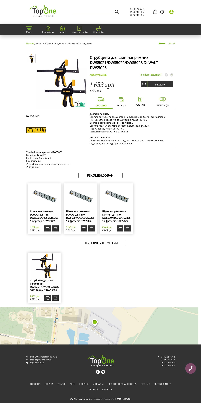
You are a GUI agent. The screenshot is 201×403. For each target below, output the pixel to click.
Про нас (145, 384)
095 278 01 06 (137, 12)
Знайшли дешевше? (151, 74)
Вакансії (93, 389)
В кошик (160, 84)
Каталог (40, 43)
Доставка (98, 384)
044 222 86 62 (137, 9)
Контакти (107, 389)
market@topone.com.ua (41, 359)
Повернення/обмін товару (122, 384)
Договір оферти (162, 384)
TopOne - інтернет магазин (98, 398)
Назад (172, 43)
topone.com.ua (37, 362)
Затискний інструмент (80, 43)
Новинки (84, 384)
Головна (30, 43)
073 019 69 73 (168, 359)
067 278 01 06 (137, 15)
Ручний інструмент (56, 43)
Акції (72, 384)
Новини (48, 384)
